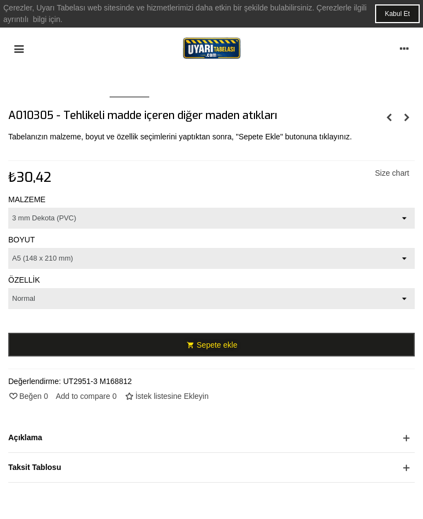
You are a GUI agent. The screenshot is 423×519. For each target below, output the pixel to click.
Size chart (392, 173)
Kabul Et (397, 14)
